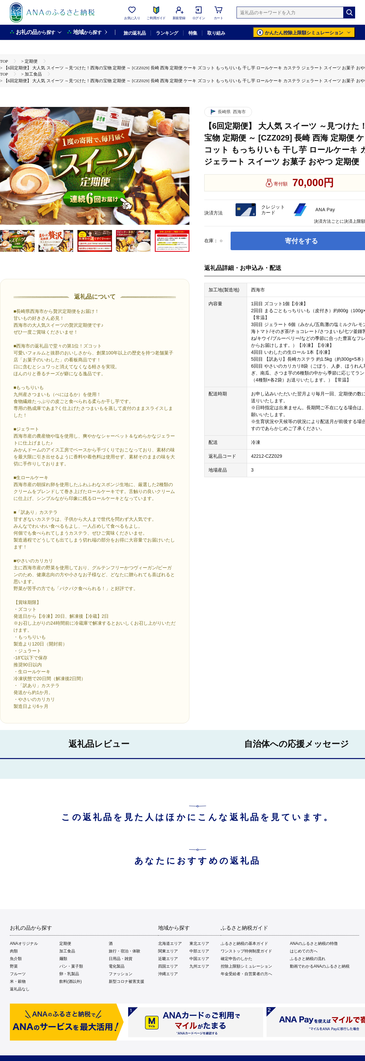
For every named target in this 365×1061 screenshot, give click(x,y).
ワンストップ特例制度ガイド (246, 951)
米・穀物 (18, 981)
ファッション (120, 974)
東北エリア (199, 943)
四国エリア (168, 966)
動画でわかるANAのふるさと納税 (320, 966)
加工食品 (67, 951)
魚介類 (16, 958)
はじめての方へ (304, 951)
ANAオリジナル (24, 943)
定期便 (65, 943)
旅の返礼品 (135, 33)
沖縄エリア (168, 974)
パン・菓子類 (71, 966)
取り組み (216, 33)
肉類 (14, 951)
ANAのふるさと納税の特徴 (314, 943)
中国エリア (199, 958)
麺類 (63, 958)
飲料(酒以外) (70, 981)
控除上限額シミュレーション (246, 966)
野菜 (14, 966)
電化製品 (117, 966)
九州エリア (199, 966)
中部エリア (199, 951)
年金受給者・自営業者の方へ (246, 974)
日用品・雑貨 (120, 958)
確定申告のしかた (236, 958)
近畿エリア (168, 958)
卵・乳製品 (69, 974)
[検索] (349, 12)
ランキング (167, 33)
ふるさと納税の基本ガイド (244, 943)
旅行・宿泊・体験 (124, 951)
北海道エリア (170, 943)
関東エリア (168, 951)
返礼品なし (20, 989)
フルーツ (18, 974)
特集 (192, 33)
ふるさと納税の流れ (307, 958)
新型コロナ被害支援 (126, 981)
